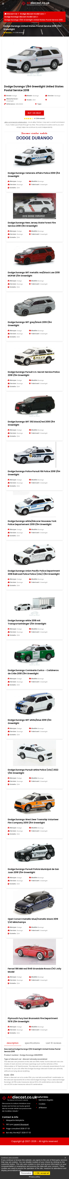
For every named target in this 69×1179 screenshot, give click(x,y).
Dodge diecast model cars (32, 14)
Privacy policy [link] (34, 1177)
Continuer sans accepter (9, 1157)
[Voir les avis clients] (14, 32)
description (13, 1067)
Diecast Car (12, 14)
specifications (32, 1067)
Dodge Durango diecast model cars (21, 17)
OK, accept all (42, 1173)
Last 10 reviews (15, 1074)
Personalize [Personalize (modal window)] (26, 1173)
